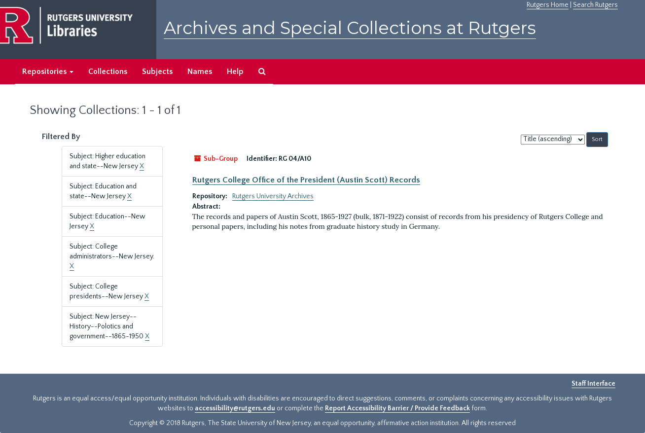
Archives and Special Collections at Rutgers (350, 27)
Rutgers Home (548, 5)
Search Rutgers (595, 5)
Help (235, 71)
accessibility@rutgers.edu (235, 408)
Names (199, 71)
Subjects (157, 71)
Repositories (47, 71)
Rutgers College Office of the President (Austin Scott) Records (306, 180)
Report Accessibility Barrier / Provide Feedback (397, 408)
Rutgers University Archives (273, 196)
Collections (107, 71)
